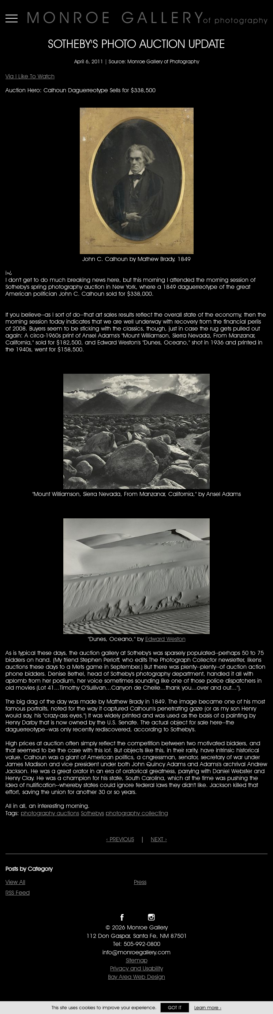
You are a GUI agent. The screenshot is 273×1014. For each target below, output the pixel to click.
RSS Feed (17, 892)
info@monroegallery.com (136, 952)
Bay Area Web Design (136, 976)
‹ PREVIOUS (120, 839)
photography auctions (50, 813)
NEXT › (159, 839)
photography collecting (137, 813)
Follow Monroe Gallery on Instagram (151, 917)
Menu (11, 18)
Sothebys (92, 813)
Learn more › (207, 1007)
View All (15, 882)
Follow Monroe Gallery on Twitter (136, 917)
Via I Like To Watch (30, 76)
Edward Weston (165, 638)
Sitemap (136, 960)
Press (140, 882)
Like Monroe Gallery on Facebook (122, 917)
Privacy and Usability (136, 968)
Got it (175, 1007)
